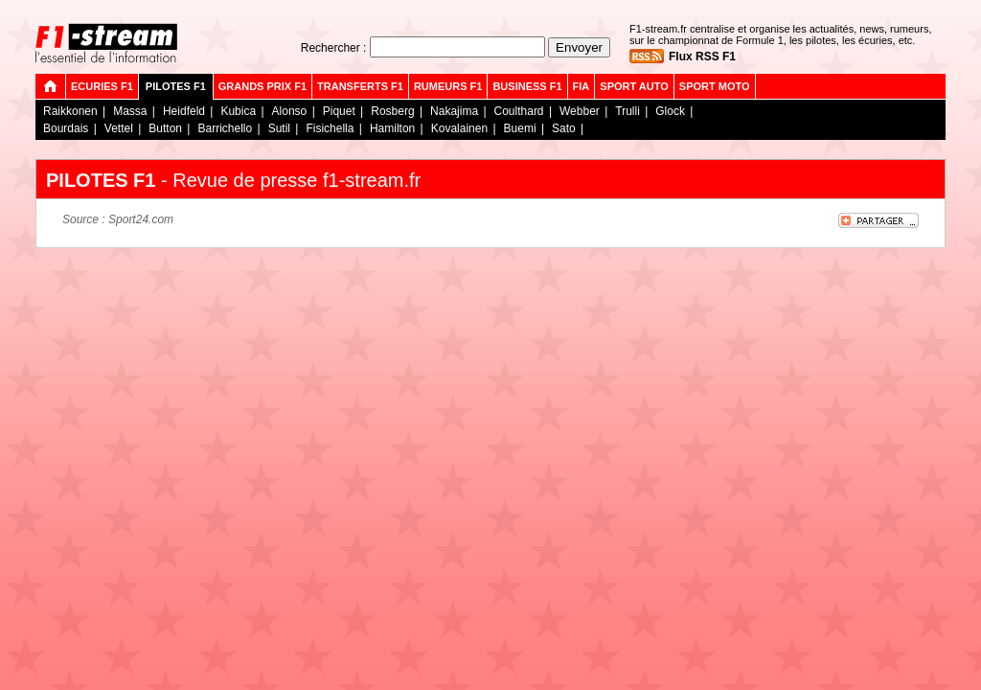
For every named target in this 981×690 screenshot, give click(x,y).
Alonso (290, 111)
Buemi (520, 128)
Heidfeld (184, 111)
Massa (130, 111)
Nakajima (454, 111)
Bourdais (65, 128)
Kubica (238, 111)
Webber (579, 111)
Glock (670, 111)
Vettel (118, 128)
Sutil (279, 128)
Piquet (339, 111)
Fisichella (330, 128)
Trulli (627, 111)
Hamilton (392, 128)
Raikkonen (70, 111)
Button (165, 128)
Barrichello (224, 128)
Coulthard (519, 111)
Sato (564, 128)
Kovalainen (459, 128)
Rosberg (392, 111)
